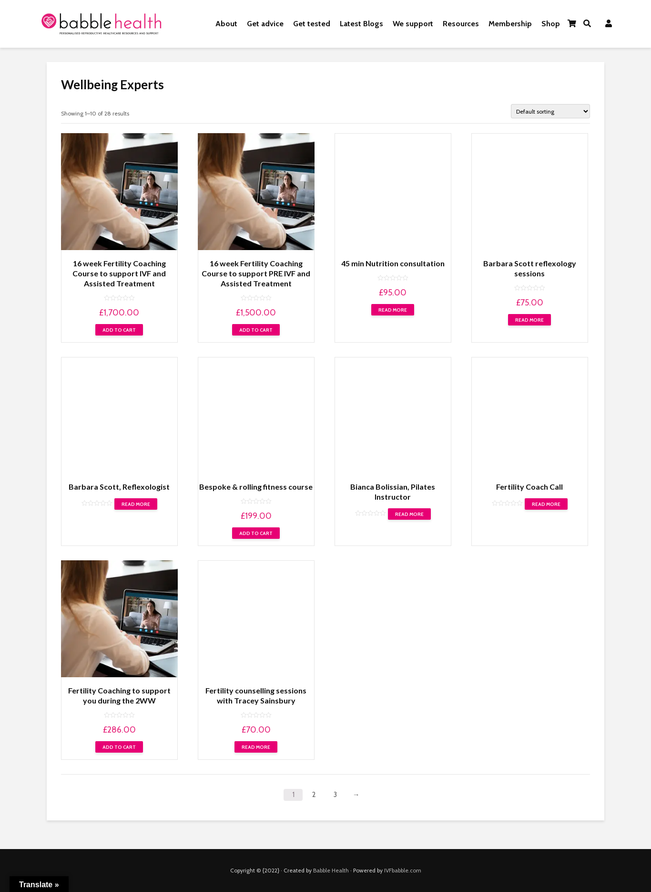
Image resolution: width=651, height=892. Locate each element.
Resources (461, 23)
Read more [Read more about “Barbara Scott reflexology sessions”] (529, 320)
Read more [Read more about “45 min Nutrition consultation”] (392, 310)
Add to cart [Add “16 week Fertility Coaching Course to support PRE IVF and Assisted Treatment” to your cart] (256, 330)
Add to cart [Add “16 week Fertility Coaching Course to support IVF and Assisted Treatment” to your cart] (119, 330)
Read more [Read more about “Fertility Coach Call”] (546, 504)
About (226, 23)
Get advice (265, 23)
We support (413, 23)
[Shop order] (550, 111)
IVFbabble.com (402, 870)
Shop (550, 23)
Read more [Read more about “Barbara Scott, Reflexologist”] (136, 504)
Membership (510, 23)
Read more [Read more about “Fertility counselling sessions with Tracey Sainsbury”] (256, 747)
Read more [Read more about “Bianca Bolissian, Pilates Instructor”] (409, 514)
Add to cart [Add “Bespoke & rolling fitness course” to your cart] (256, 533)
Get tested (311, 23)
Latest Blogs (361, 23)
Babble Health (331, 870)
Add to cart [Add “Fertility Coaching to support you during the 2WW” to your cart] (119, 747)
